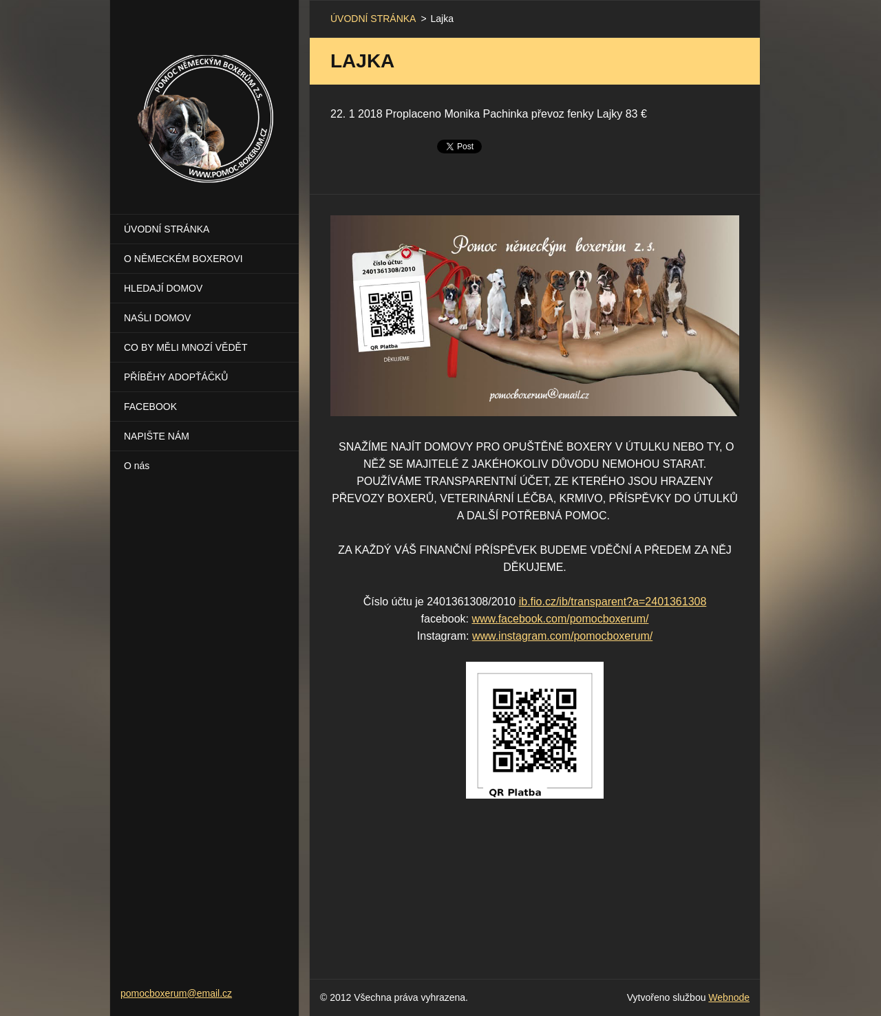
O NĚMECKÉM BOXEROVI (183, 258)
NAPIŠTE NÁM (156, 436)
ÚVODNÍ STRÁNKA (166, 229)
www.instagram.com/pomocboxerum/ (562, 636)
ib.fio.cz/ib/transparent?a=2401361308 (613, 601)
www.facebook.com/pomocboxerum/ (559, 619)
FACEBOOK (150, 406)
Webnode (729, 997)
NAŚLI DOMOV (157, 317)
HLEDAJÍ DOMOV (163, 288)
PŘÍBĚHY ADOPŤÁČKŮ (176, 376)
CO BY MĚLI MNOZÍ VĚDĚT (185, 347)
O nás (136, 465)
